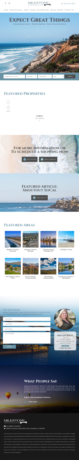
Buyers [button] (60, 10)
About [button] (26, 10)
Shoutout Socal (16, 10)
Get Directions (65, 345)
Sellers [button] (53, 10)
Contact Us (69, 10)
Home (6, 10)
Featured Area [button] (43, 10)
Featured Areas (19, 225)
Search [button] (33, 10)
